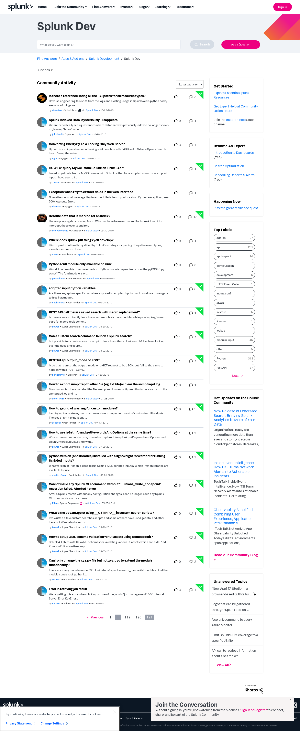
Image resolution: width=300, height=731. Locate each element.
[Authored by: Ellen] (55, 503)
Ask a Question (240, 44)
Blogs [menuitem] (142, 7)
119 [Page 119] (127, 617)
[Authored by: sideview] (57, 110)
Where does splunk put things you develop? (81, 240)
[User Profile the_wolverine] (42, 218)
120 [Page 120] (138, 617)
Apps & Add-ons (73, 58)
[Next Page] (237, 375)
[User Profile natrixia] (42, 591)
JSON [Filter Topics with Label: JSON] (220, 302)
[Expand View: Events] (132, 6)
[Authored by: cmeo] (55, 254)
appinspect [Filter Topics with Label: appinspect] (223, 256)
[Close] (114, 712)
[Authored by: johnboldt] (57, 134)
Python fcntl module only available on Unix (80, 264)
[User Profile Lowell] (42, 314)
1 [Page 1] (110, 617)
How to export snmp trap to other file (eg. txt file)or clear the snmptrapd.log (104, 384)
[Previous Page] (95, 617)
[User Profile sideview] (42, 98)
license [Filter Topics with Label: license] (221, 321)
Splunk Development (104, 58)
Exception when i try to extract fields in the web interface (91, 192)
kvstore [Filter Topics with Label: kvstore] (221, 312)
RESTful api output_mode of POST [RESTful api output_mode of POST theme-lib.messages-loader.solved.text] (74, 360)
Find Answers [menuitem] (102, 7)
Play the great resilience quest (236, 208)
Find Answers (47, 58)
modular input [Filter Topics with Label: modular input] (225, 340)
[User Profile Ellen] (42, 486)
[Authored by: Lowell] (55, 326)
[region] (60, 719)
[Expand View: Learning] (169, 6)
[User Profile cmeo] (42, 242)
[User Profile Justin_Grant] (42, 458)
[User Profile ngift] (42, 146)
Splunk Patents (134, 718)
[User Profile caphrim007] (42, 290)
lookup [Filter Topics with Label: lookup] (220, 330)
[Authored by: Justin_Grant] (59, 475)
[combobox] (125, 44)
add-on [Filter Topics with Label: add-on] (221, 237)
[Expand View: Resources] (193, 6)
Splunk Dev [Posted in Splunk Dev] (92, 110)
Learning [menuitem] (161, 7)
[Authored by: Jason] (55, 182)
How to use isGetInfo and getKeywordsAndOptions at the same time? (100, 432)
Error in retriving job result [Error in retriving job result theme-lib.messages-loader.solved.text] (68, 589)
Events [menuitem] (125, 7)
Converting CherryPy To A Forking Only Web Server (87, 144)
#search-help (236, 120)
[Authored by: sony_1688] (58, 398)
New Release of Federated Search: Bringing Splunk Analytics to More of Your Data (235, 417)
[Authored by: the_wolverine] (60, 230)
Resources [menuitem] (183, 7)
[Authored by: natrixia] (56, 603)
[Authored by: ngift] (54, 158)
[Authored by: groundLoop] (58, 278)
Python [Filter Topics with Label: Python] (221, 358)
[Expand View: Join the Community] (86, 6)
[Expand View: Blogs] (148, 6)
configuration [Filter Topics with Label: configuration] (225, 265)
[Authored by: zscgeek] (56, 422)
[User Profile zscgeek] (42, 410)
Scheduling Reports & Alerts (234, 175)
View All (223, 665)
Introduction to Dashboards (234, 152)
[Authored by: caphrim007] (58, 302)
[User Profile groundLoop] (42, 266)
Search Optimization (229, 166)
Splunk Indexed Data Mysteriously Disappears (83, 120)
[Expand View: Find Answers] (114, 6)
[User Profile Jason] (42, 170)
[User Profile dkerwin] (42, 194)
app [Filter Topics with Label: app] (218, 247)
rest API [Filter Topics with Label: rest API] (221, 367)
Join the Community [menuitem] (69, 7)
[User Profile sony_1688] (42, 386)
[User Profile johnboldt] (42, 122)
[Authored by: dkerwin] (56, 206)
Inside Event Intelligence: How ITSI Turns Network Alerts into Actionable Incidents (234, 469)
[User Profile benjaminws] (42, 362)
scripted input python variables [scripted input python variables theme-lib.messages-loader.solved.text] (72, 288)
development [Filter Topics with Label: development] (224, 274)
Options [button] (42, 70)
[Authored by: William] (56, 579)
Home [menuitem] (42, 7)
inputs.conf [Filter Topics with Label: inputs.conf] (223, 293)
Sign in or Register (253, 710)
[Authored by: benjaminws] (59, 374)
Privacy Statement (19, 723)
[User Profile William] (42, 563)
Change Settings (52, 723)
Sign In (282, 7)
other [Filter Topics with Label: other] (219, 349)
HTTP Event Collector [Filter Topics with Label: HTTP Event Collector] (230, 284)
